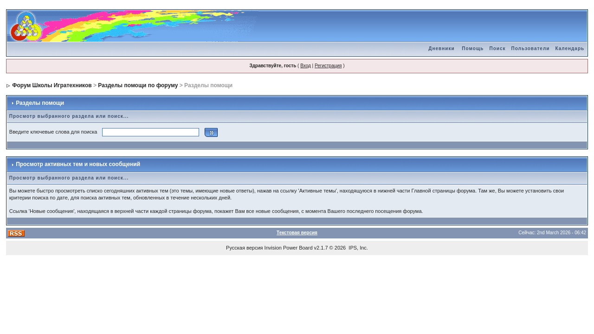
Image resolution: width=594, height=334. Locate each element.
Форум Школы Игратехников (52, 85)
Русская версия (244, 247)
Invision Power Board (289, 247)
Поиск (497, 48)
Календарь (569, 48)
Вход (305, 65)
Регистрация (328, 65)
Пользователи (530, 48)
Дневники (441, 48)
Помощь (473, 48)
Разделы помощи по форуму (138, 85)
